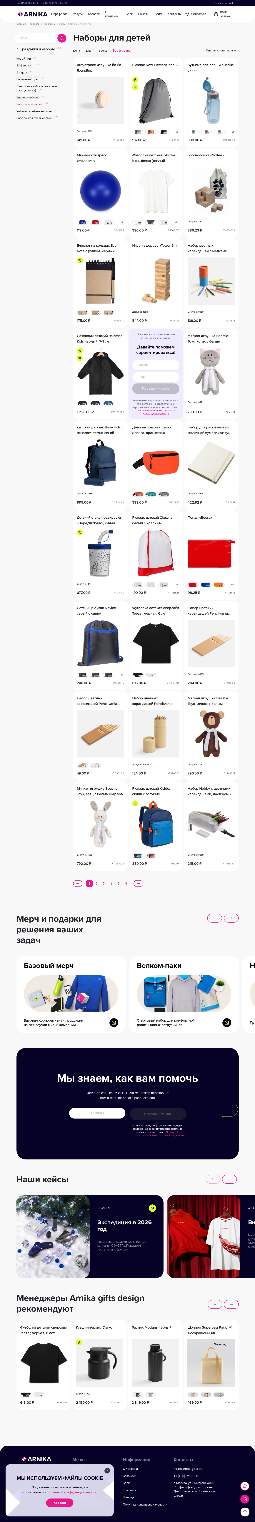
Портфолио (59, 14)
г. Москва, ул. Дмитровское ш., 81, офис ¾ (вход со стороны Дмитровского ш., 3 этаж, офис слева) (195, 1489)
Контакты (174, 14)
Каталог (94, 14)
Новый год (26, 59)
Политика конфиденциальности (145, 1504)
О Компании (131, 1469)
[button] (214, 918)
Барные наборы (30, 79)
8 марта (25, 72)
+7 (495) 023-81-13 (28, 3)
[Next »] (138, 883)
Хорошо (60, 1503)
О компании (112, 14)
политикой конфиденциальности (72, 1492)
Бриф (158, 14)
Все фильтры (122, 51)
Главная (22, 24)
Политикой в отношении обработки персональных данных (156, 410)
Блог (129, 14)
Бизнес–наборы (30, 97)
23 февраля (27, 65)
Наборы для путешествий (37, 118)
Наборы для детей (32, 104)
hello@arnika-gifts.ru (225, 3)
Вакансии (129, 1476)
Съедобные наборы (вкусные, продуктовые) (36, 88)
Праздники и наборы (56, 24)
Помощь (143, 14)
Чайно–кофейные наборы (37, 111)
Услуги (78, 14)
